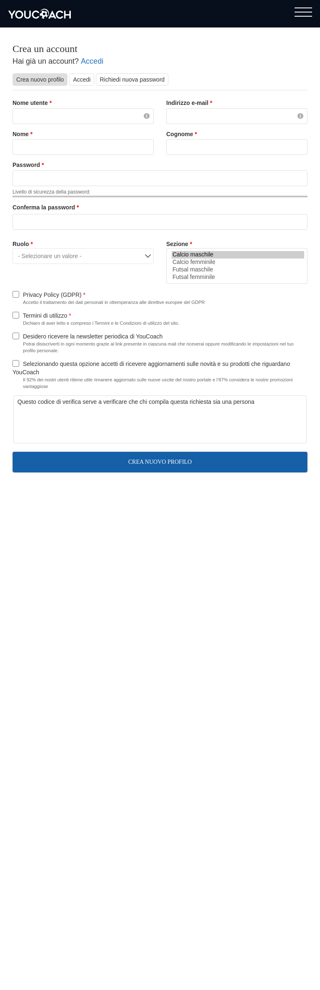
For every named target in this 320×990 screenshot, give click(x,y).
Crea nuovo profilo (42, 79)
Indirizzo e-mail (189, 102)
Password (28, 165)
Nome (22, 134)
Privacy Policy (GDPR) (54, 294)
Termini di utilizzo (47, 315)
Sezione (179, 244)
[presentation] (81, 422)
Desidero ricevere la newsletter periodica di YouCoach (92, 336)
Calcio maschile (238, 255)
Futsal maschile (238, 270)
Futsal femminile (238, 277)
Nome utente (32, 102)
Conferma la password (45, 207)
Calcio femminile (238, 262)
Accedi (92, 61)
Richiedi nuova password (132, 79)
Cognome (181, 134)
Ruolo (22, 244)
